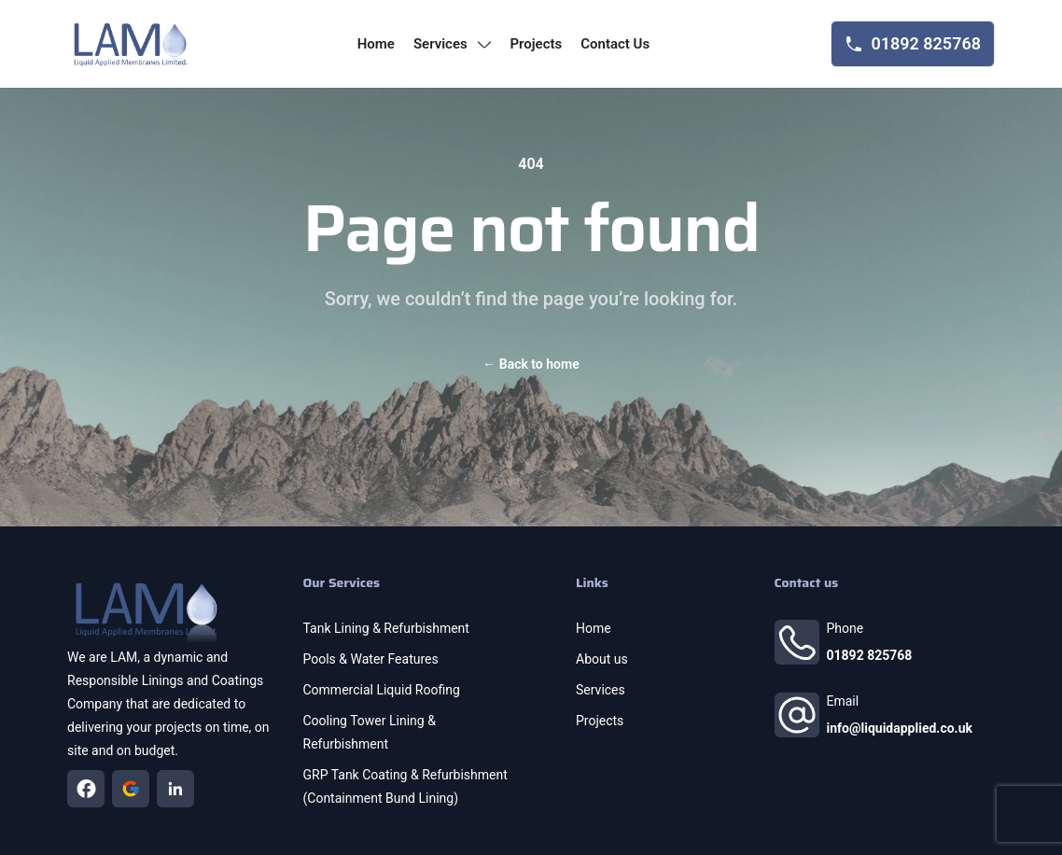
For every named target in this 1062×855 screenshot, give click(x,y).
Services (600, 689)
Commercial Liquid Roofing (381, 689)
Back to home (530, 364)
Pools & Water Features (371, 659)
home (376, 43)
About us (602, 659)
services (452, 43)
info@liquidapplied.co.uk (899, 728)
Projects (599, 720)
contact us (615, 43)
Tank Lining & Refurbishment (386, 628)
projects (536, 43)
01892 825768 (870, 655)
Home (593, 628)
